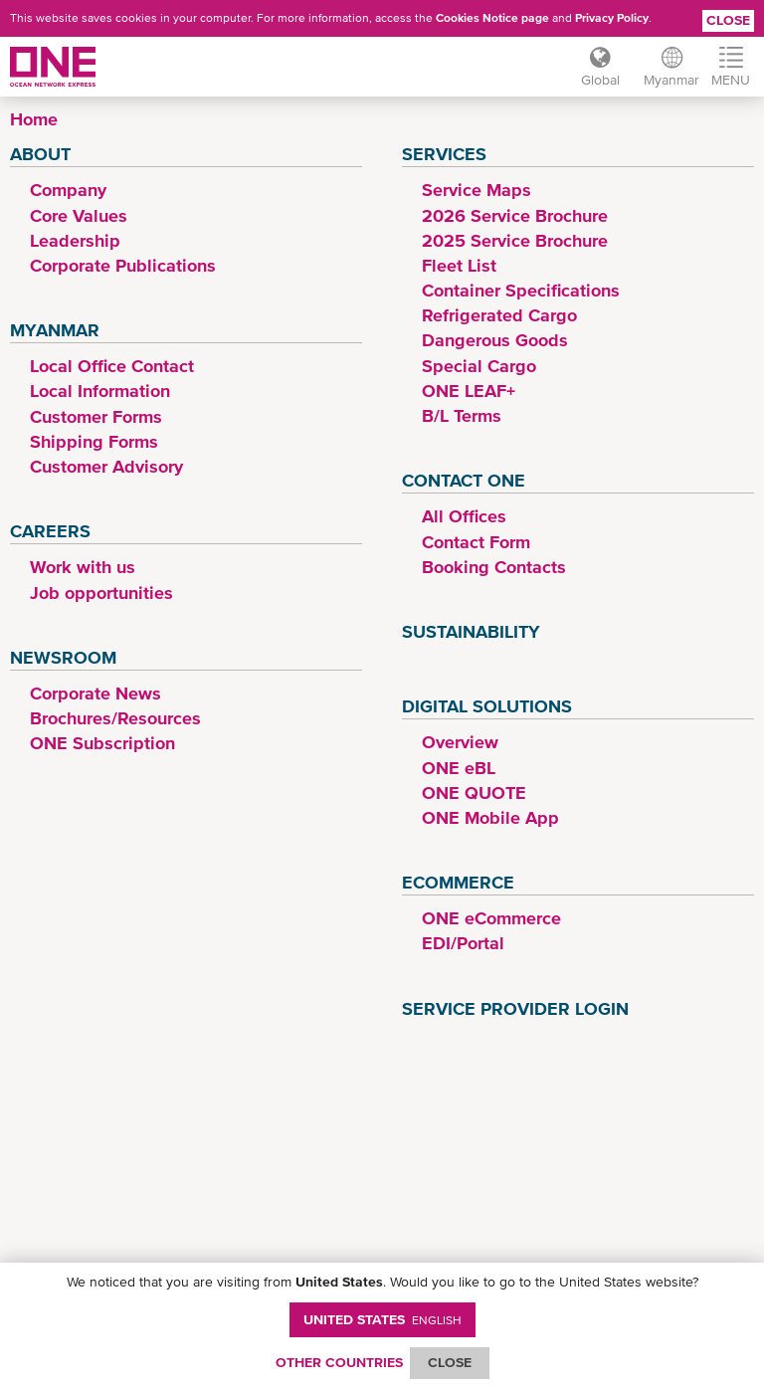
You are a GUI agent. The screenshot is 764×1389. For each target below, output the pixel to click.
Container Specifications (521, 290)
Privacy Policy (612, 18)
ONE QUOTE (474, 792)
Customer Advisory (106, 466)
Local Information (100, 390)
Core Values (78, 215)
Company (68, 189)
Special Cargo (479, 365)
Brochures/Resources (115, 717)
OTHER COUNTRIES (339, 1362)
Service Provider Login (515, 1008)
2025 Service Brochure (515, 240)
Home (34, 118)
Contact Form (476, 541)
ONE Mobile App (490, 817)
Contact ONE (463, 480)
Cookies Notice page (492, 18)
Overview (460, 741)
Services (444, 153)
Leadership (75, 240)
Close (728, 20)
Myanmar (54, 329)
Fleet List (459, 265)
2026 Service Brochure (515, 215)
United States (382, 1319)
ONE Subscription (102, 742)
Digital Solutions (487, 705)
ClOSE (450, 1362)
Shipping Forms (94, 441)
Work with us (82, 566)
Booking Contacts (494, 566)
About (40, 153)
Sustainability (471, 631)
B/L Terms (461, 415)
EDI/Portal (463, 942)
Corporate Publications (123, 265)
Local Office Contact (112, 365)
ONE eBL (458, 767)
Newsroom (63, 657)
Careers (50, 530)
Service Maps (476, 189)
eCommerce (458, 882)
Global (600, 80)
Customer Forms (96, 416)
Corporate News (95, 693)
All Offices (464, 515)
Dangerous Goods (495, 339)
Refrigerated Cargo (499, 314)
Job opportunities (101, 592)
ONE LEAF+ (468, 390)
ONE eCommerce (491, 917)
